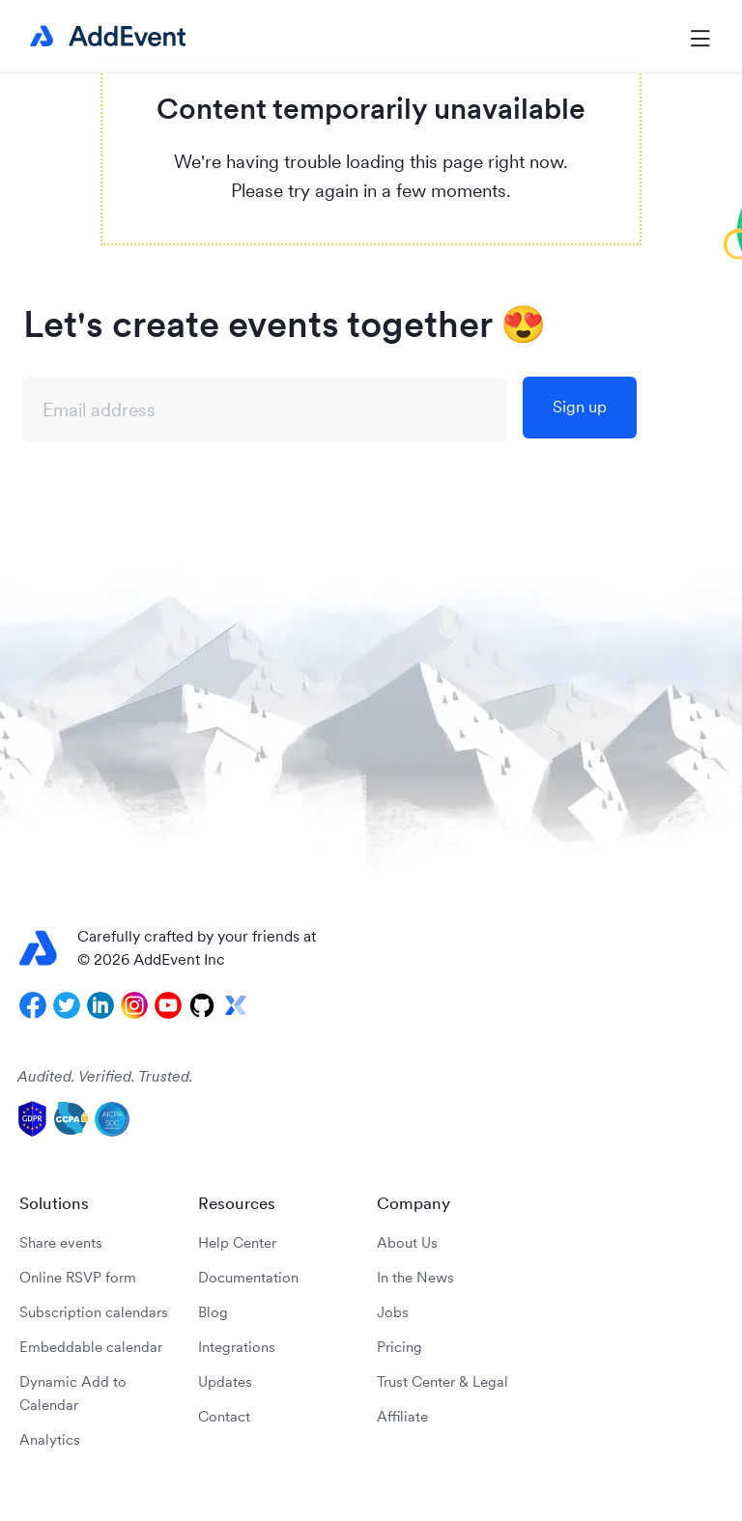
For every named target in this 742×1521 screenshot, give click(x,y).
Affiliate (402, 1416)
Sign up (580, 406)
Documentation (248, 1277)
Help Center (237, 1242)
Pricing (399, 1347)
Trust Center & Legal (442, 1381)
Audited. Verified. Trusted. (105, 1075)
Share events (60, 1242)
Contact (224, 1416)
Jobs (393, 1312)
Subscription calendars (93, 1312)
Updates (225, 1381)
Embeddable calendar (90, 1347)
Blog (213, 1312)
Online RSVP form (77, 1277)
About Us (407, 1242)
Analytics (49, 1439)
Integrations (236, 1347)
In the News (415, 1277)
